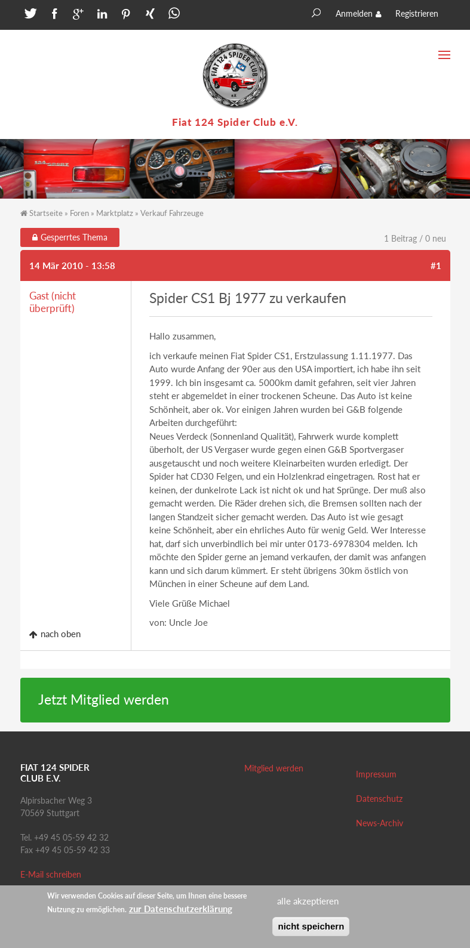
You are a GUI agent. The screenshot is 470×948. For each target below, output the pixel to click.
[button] (29, 16)
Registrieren (416, 13)
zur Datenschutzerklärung (180, 912)
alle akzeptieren (308, 905)
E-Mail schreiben (50, 874)
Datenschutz (379, 798)
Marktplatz (114, 213)
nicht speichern (311, 930)
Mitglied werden (273, 768)
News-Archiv (379, 823)
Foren (79, 213)
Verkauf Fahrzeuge (172, 213)
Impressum (376, 774)
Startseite (46, 213)
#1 (436, 265)
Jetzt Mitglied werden (103, 699)
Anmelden (354, 13)
